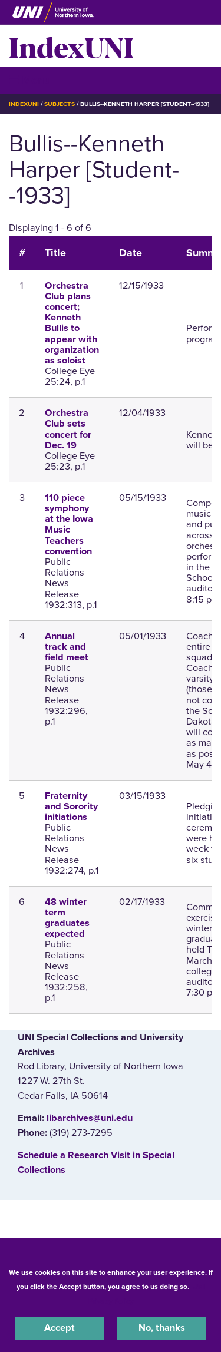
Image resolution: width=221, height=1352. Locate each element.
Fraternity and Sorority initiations (71, 806)
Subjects (59, 104)
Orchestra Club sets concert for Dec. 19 (68, 429)
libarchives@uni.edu (90, 1118)
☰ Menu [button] (30, 80)
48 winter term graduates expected (67, 918)
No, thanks (161, 1328)
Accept (59, 1328)
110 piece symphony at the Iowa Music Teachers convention (69, 524)
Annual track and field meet (66, 646)
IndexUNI (71, 46)
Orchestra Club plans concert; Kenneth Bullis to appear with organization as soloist (72, 323)
